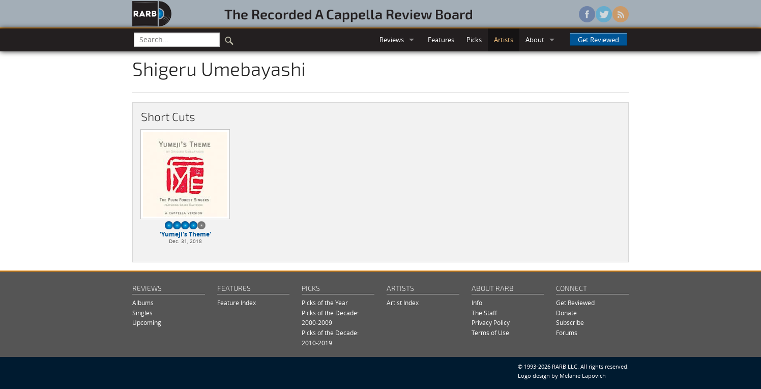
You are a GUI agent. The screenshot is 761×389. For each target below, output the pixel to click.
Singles (142, 313)
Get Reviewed (598, 39)
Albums (143, 302)
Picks (474, 39)
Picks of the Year (325, 302)
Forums (566, 332)
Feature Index (236, 302)
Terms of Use (490, 332)
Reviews (391, 39)
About (534, 39)
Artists (503, 39)
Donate (566, 313)
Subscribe (570, 322)
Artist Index (403, 302)
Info (477, 302)
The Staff (484, 313)
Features (441, 39)
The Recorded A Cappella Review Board (348, 14)
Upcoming (146, 322)
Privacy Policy (491, 322)
